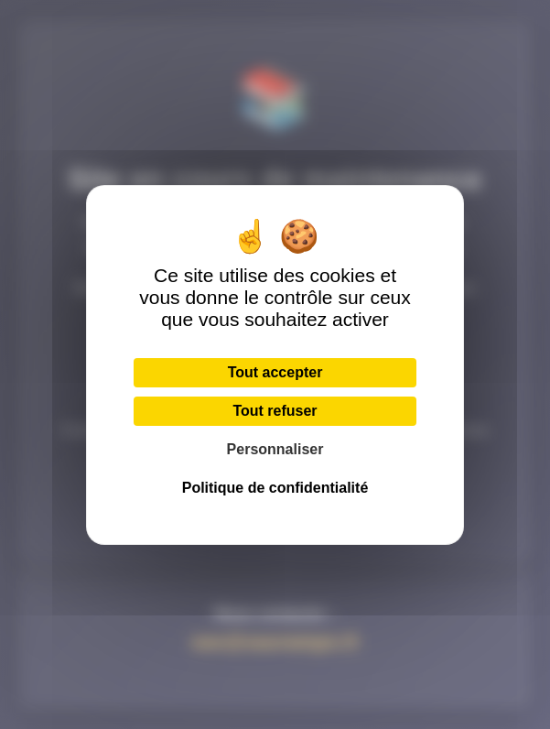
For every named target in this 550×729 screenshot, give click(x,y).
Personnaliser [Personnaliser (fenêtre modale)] (275, 449)
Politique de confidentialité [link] (275, 487)
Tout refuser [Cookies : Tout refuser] (274, 411)
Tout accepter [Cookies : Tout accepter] (275, 372)
